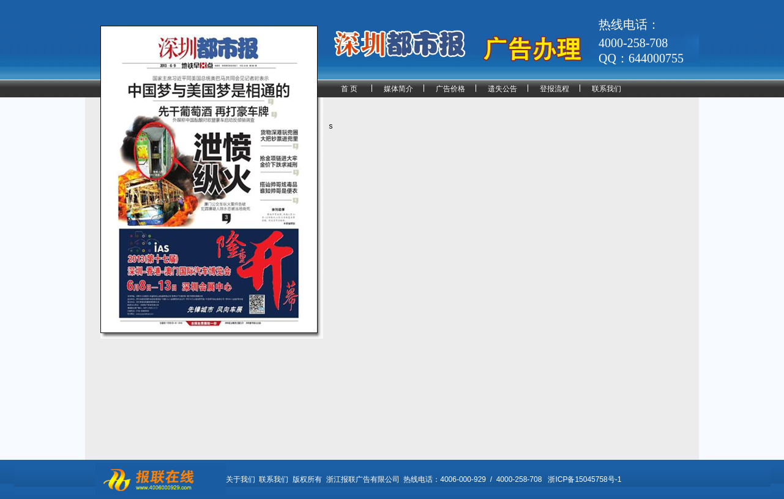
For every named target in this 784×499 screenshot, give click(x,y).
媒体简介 (398, 88)
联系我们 (606, 88)
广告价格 (450, 88)
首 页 (349, 88)
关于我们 (240, 479)
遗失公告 (502, 88)
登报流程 (554, 88)
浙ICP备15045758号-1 (584, 479)
